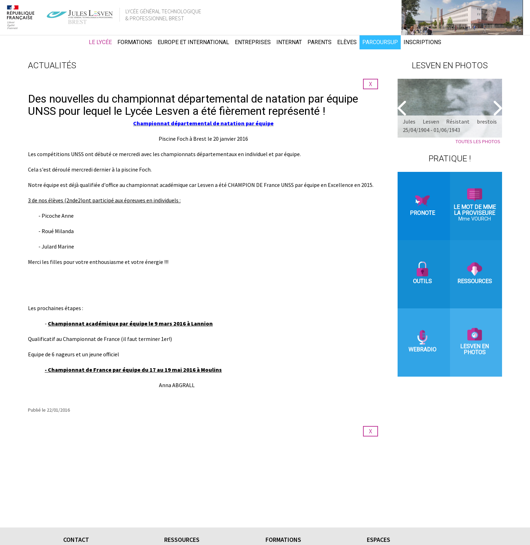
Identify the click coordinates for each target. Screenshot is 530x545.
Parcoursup (380, 42)
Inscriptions (422, 42)
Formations (134, 42)
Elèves (347, 42)
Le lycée (100, 42)
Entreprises (253, 42)
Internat (289, 42)
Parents (319, 42)
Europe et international (193, 42)
